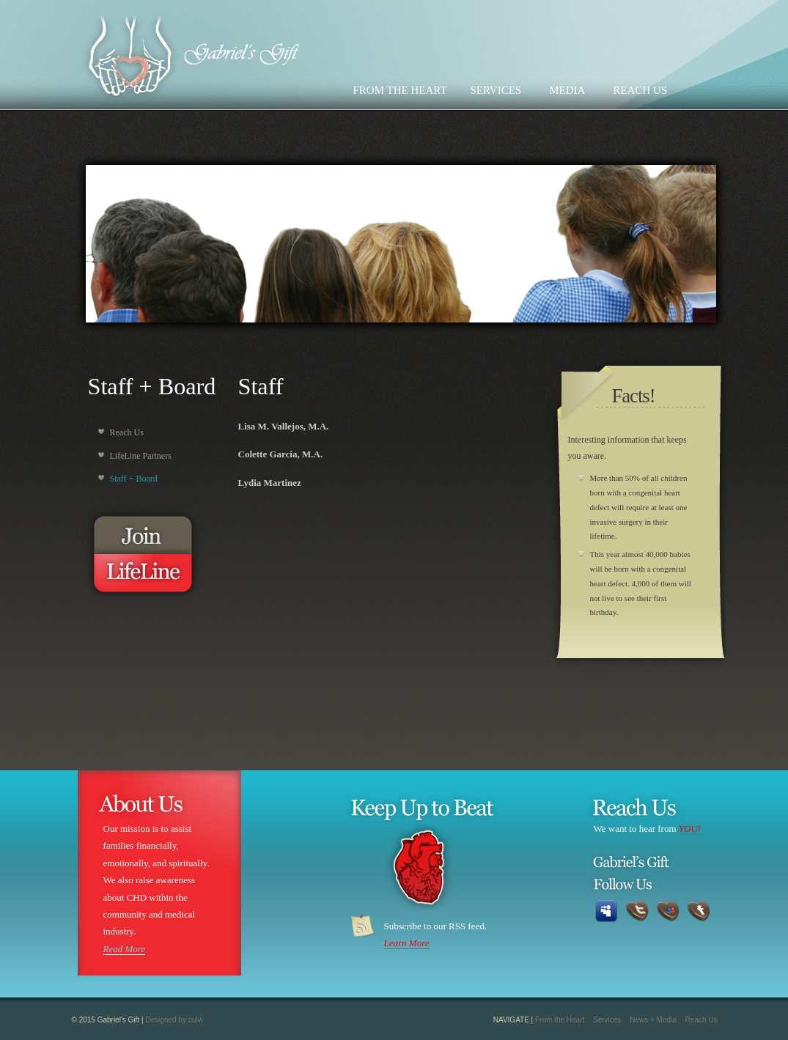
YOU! (690, 828)
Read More (124, 948)
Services (607, 1020)
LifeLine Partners (141, 456)
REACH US (640, 90)
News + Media (653, 1020)
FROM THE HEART (400, 90)
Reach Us (127, 432)
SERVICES (496, 90)
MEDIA (567, 90)
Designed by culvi (173, 1020)
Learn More (407, 942)
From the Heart (559, 1020)
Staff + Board (134, 478)
